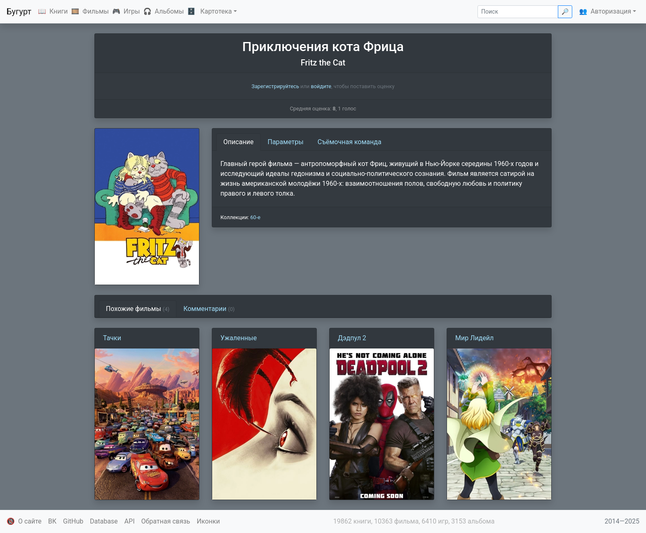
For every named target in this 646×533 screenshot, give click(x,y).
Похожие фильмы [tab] (137, 309)
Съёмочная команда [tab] (350, 142)
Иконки (208, 521)
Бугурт (19, 11)
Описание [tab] (238, 142)
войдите (321, 86)
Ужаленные (238, 338)
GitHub (73, 521)
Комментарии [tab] (208, 309)
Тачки (112, 338)
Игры (132, 11)
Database (104, 521)
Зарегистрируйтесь (275, 86)
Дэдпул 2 (352, 338)
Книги (58, 11)
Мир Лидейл (474, 338)
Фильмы (95, 11)
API (129, 521)
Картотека (216, 11)
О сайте (30, 521)
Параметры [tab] (286, 142)
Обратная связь (165, 521)
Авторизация (610, 11)
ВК (52, 521)
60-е (255, 217)
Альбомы (169, 11)
